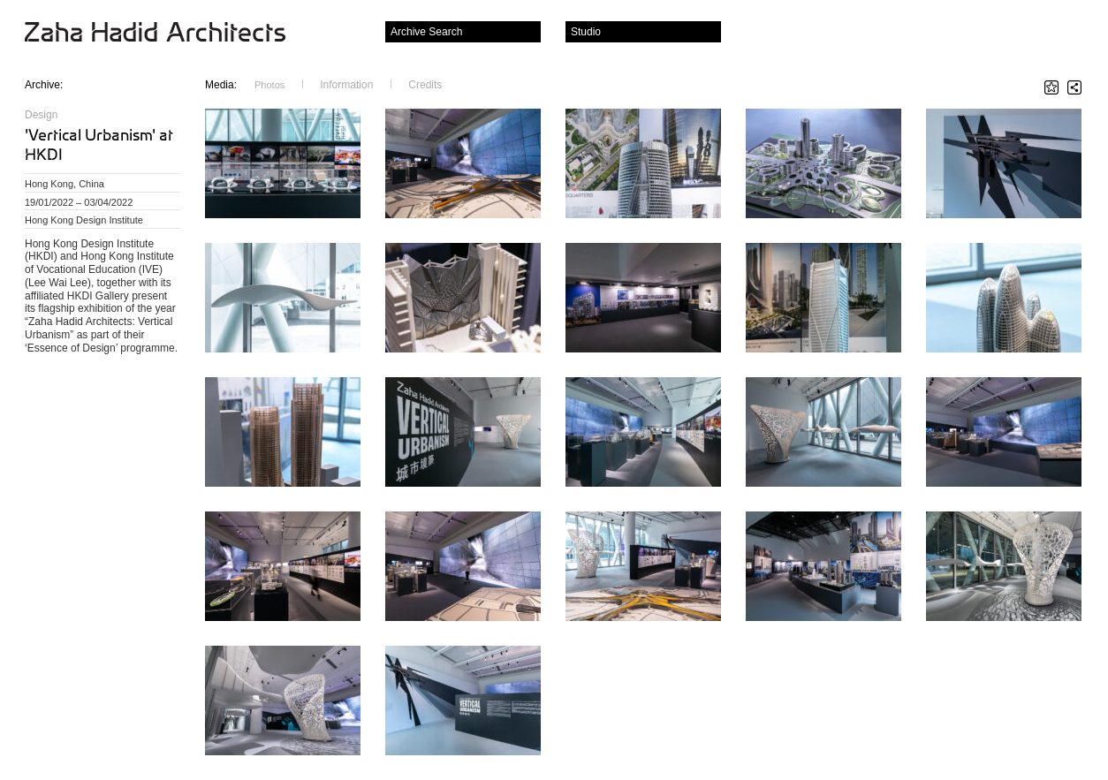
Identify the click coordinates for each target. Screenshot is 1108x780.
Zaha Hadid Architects (169, 33)
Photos (269, 85)
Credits (425, 84)
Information (346, 84)
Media (221, 84)
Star (1051, 87)
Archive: (44, 85)
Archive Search (426, 32)
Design (41, 115)
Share (1074, 87)
